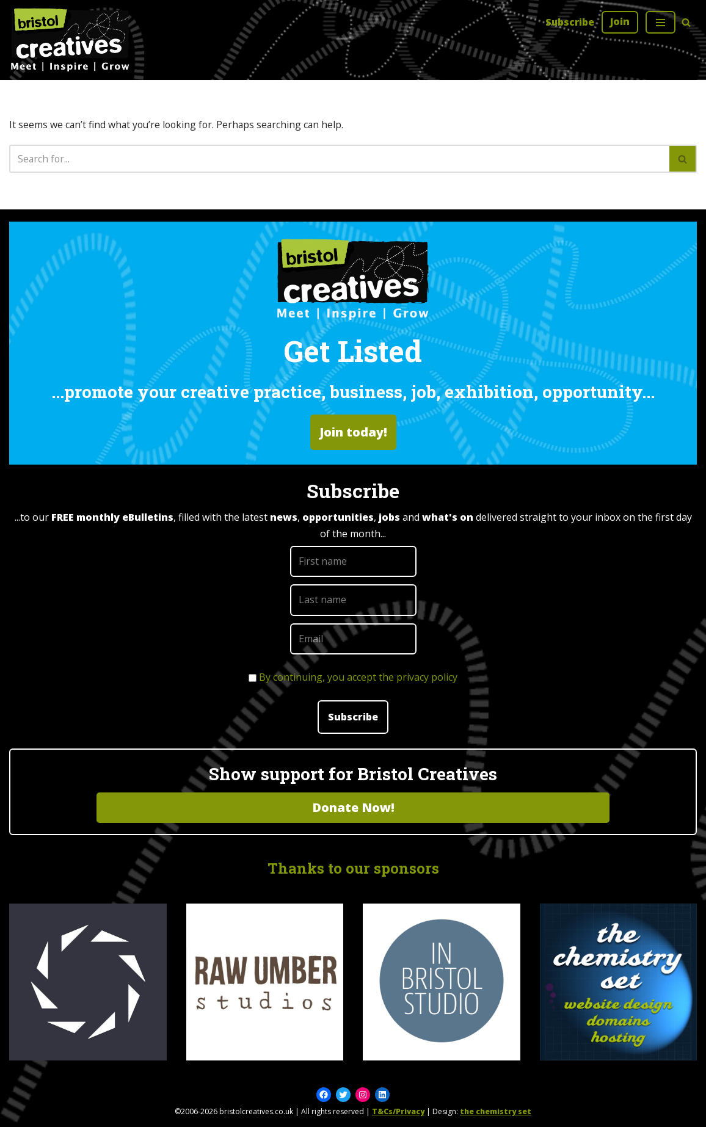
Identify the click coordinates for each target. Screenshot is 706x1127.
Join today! (353, 432)
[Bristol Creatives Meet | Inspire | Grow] (70, 40)
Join (620, 21)
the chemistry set (495, 1112)
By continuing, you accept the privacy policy (358, 677)
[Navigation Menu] (660, 22)
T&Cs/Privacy (398, 1112)
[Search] (686, 22)
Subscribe (569, 22)
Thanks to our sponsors (353, 868)
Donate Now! (353, 807)
